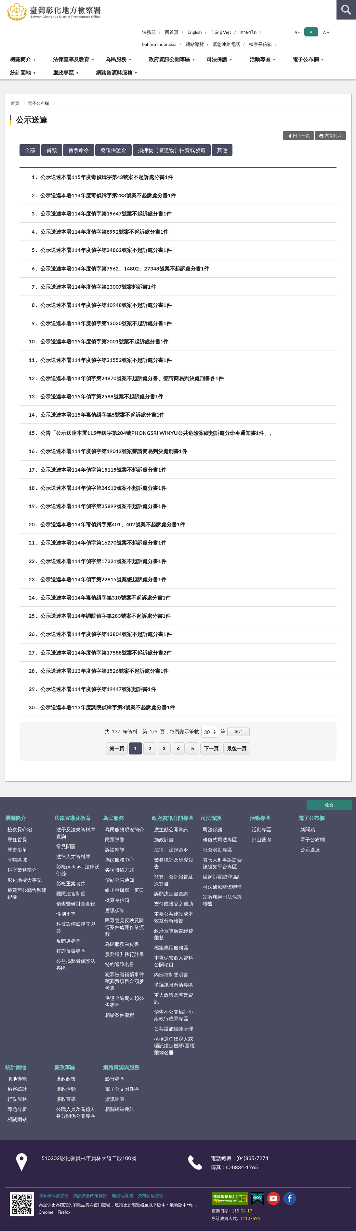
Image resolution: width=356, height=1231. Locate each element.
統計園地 (20, 72)
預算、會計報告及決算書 (173, 880)
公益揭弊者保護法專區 (75, 964)
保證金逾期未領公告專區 (124, 1001)
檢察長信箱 (260, 44)
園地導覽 (17, 1079)
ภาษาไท (248, 32)
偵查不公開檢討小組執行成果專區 (173, 1015)
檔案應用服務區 (171, 947)
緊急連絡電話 (226, 44)
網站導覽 (195, 44)
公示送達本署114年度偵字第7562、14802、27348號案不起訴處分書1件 (124, 268)
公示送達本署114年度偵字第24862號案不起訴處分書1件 (106, 250)
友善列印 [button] (333, 135)
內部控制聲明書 (171, 974)
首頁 (15, 103)
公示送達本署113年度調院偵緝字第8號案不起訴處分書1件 (107, 707)
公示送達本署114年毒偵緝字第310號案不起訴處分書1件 (105, 597)
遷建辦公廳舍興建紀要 (26, 893)
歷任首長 (17, 839)
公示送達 (31, 119)
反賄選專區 (68, 941)
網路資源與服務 (114, 72)
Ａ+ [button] (325, 32)
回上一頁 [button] (301, 135)
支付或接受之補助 (173, 903)
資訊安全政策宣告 (90, 1195)
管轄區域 (17, 860)
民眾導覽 (115, 839)
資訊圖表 (115, 1099)
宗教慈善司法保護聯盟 (222, 900)
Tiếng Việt (221, 32)
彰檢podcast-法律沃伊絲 (77, 870)
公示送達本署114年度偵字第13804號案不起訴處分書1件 (106, 634)
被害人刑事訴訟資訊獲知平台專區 (222, 863)
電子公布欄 (306, 59)
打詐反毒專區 (71, 951)
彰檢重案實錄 (71, 883)
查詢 (346, 10)
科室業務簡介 (22, 870)
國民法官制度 (71, 893)
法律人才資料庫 (73, 856)
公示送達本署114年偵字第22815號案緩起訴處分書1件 (103, 579)
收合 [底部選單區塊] (329, 805)
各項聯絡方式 (119, 870)
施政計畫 (164, 839)
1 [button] (135, 748)
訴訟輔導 (115, 849)
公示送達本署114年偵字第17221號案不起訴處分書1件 (103, 561)
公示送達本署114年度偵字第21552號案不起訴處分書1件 (106, 360)
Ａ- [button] (297, 32)
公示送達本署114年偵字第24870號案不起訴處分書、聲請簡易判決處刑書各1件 (132, 378)
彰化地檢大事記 (24, 880)
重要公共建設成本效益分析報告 (173, 917)
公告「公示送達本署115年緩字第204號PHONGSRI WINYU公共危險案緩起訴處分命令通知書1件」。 (157, 432)
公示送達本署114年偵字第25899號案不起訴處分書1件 (103, 506)
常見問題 (66, 846)
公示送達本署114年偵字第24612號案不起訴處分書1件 (103, 487)
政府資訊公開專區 (169, 59)
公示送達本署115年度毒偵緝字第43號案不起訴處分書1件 (106, 177)
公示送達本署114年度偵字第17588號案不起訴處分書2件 (106, 652)
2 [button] (149, 748)
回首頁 (171, 32)
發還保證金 (113, 150)
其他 (222, 150)
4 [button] (178, 748)
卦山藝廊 (261, 839)
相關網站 (17, 1119)
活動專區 (260, 59)
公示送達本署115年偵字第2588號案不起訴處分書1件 (101, 396)
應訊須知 (115, 910)
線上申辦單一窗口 (124, 890)
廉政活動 (66, 1089)
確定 (238, 731)
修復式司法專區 (220, 839)
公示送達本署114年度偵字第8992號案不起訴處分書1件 (104, 231)
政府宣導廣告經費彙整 (173, 934)
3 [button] (164, 748)
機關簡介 (20, 59)
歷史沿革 (17, 849)
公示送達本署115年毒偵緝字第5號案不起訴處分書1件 (102, 414)
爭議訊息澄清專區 (173, 985)
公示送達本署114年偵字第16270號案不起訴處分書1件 (103, 542)
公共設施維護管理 (173, 1028)
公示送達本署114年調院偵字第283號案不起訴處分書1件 (105, 615)
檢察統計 (17, 1089)
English (195, 32)
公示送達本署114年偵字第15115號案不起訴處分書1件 (103, 469)
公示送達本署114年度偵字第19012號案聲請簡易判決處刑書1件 (113, 451)
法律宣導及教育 (71, 59)
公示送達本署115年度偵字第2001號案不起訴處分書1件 (104, 341)
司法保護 (216, 59)
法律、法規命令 (171, 849)
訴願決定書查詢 (171, 893)
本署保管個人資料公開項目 (173, 961)
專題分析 (17, 1109)
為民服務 (116, 59)
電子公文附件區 (122, 1089)
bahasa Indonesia (159, 44)
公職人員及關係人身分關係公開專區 (75, 1112)
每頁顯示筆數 (184, 731)
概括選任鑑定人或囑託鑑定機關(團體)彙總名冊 (175, 1045)
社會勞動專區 (217, 849)
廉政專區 (63, 72)
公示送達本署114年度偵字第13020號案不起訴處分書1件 (106, 323)
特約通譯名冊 (119, 964)
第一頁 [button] (117, 748)
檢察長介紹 (19, 829)
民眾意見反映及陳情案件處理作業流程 (124, 927)
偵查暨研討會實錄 (75, 903)
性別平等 (66, 914)
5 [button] (192, 748)
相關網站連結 (119, 1109)
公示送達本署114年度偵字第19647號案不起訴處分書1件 (106, 213)
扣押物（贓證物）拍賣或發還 (171, 150)
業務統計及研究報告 (173, 863)
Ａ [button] (311, 32)
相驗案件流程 (119, 1015)
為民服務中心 (119, 860)
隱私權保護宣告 (53, 1195)
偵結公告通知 (119, 880)
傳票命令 (78, 150)
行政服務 (17, 1099)
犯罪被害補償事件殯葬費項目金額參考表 (124, 981)
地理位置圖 (122, 1195)
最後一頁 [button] (236, 748)
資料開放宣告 (150, 1195)
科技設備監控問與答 (75, 927)
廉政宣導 (66, 1099)
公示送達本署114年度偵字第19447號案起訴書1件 (98, 689)
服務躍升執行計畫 (124, 954)
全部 (30, 150)
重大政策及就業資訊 (173, 998)
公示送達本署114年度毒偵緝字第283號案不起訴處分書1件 (108, 195)
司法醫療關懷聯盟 (222, 887)
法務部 (149, 32)
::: (5, 4)
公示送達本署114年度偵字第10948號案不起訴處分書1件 (106, 305)
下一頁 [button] (211, 748)
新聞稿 (307, 829)
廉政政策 (66, 1079)
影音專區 (115, 1079)
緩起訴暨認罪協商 (222, 876)
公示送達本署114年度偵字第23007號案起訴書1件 (98, 286)
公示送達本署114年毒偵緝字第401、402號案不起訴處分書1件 (112, 524)
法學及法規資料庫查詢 (75, 832)
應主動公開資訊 (171, 829)
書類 (51, 150)
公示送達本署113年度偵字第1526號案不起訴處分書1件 (104, 670)
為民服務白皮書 (122, 944)
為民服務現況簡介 (124, 829)
